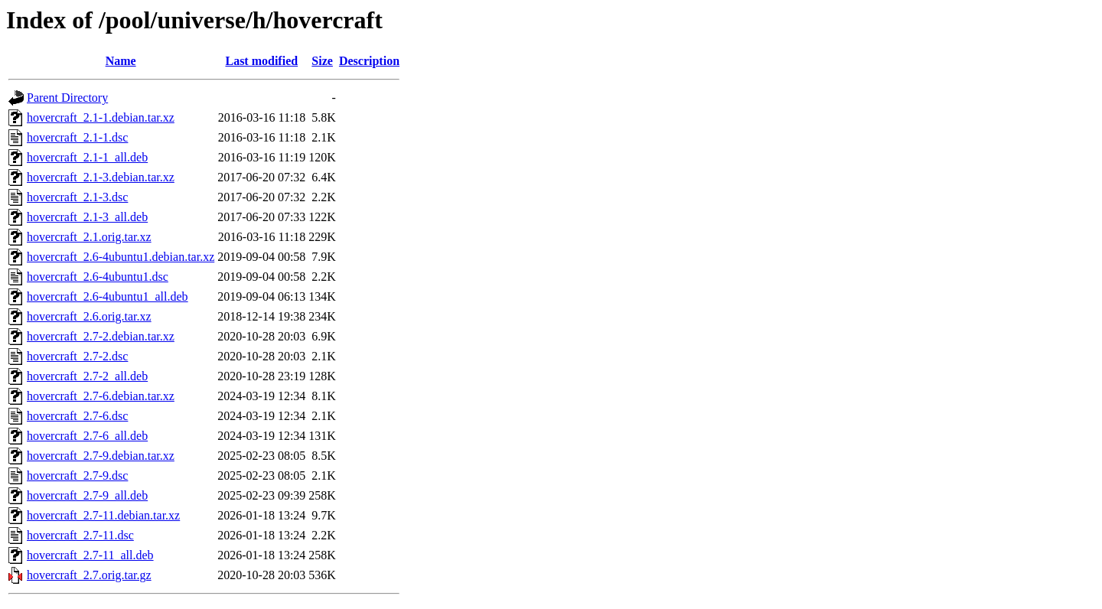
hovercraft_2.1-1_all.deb (87, 157)
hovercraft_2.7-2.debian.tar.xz (100, 336)
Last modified (261, 60)
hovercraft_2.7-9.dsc (77, 475)
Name (121, 60)
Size (322, 60)
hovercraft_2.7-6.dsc (77, 415)
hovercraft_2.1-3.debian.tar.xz (100, 177)
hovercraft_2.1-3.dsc (77, 197)
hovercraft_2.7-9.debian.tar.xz (100, 455)
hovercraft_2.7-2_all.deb (87, 376)
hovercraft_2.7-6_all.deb (87, 435)
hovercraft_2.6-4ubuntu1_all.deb (107, 296)
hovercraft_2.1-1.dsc (77, 137)
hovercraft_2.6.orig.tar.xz (89, 316)
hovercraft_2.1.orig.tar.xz (89, 236)
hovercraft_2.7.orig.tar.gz (89, 574)
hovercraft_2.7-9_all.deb (87, 495)
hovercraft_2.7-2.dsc (77, 356)
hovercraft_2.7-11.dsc (80, 535)
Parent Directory (67, 97)
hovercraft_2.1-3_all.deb (87, 216)
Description (369, 60)
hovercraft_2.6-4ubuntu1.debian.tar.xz (120, 256)
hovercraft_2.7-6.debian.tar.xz (100, 395)
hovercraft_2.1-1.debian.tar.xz (100, 117)
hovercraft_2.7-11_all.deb (90, 555)
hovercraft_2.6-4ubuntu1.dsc (97, 276)
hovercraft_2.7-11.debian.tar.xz (103, 515)
